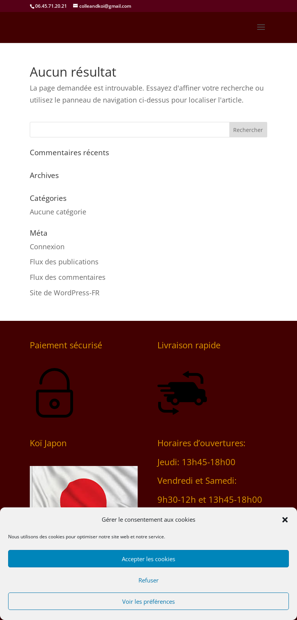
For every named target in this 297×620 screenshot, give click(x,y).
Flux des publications (64, 261)
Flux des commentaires (68, 277)
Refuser (148, 580)
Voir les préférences (148, 601)
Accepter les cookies (148, 559)
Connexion (47, 246)
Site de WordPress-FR (64, 292)
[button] (285, 520)
